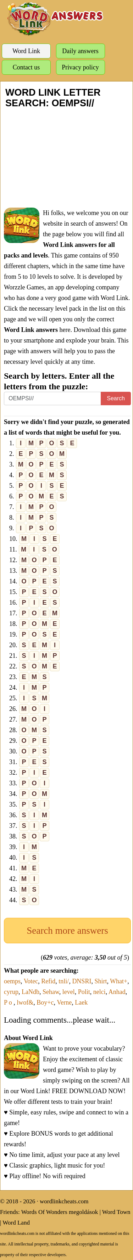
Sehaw (51, 991)
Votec (31, 981)
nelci (99, 991)
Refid (48, 981)
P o (8, 1002)
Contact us (26, 67)
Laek (81, 1002)
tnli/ (64, 981)
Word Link (26, 51)
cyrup (11, 991)
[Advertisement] (66, 158)
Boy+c (45, 1002)
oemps (12, 981)
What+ (118, 981)
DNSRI (81, 981)
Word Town (116, 1212)
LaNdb (30, 991)
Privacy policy (80, 67)
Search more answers (67, 930)
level (68, 991)
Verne (64, 1002)
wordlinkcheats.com (64, 1201)
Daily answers (80, 51)
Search (116, 398)
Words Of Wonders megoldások (59, 1212)
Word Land (16, 1222)
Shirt (100, 981)
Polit (84, 991)
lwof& (25, 1002)
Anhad (117, 991)
